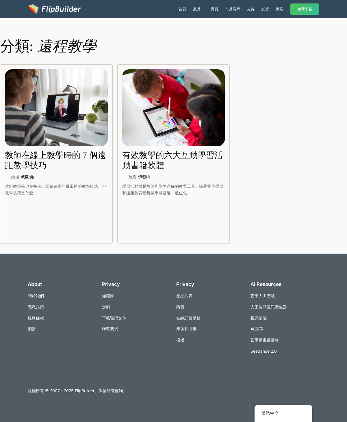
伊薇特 (144, 176)
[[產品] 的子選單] (202, 9)
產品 (197, 9)
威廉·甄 (27, 176)
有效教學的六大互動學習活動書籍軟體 (172, 160)
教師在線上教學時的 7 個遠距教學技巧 (55, 160)
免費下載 (304, 9)
